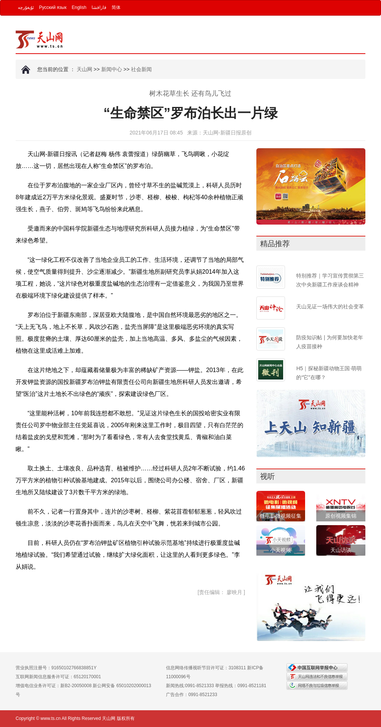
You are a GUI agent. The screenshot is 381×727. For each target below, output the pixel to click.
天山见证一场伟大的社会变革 (330, 306)
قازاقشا (99, 7)
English (79, 7)
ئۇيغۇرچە (26, 7)
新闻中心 (111, 69)
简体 (116, 7)
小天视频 (280, 550)
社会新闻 (141, 69)
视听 (267, 476)
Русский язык (53, 7)
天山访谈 (340, 550)
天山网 (84, 69)
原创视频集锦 (340, 516)
